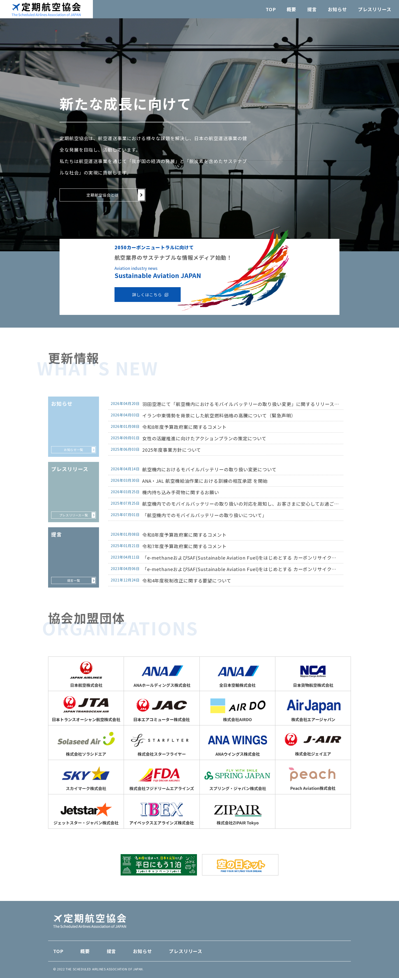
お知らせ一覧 (73, 449)
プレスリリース (374, 9)
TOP (271, 9)
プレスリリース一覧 (73, 515)
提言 (312, 9)
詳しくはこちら (147, 294)
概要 (291, 9)
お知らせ (337, 9)
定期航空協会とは (103, 195)
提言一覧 (73, 580)
